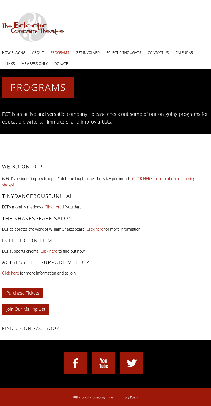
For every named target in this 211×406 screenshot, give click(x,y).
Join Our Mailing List (25, 309)
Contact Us (158, 52)
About (38, 52)
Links (10, 63)
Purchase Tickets (22, 293)
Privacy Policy (129, 397)
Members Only (34, 63)
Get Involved (88, 52)
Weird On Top (22, 166)
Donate (61, 63)
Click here (53, 206)
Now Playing (14, 52)
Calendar (184, 52)
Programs (59, 52)
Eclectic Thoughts (123, 52)
